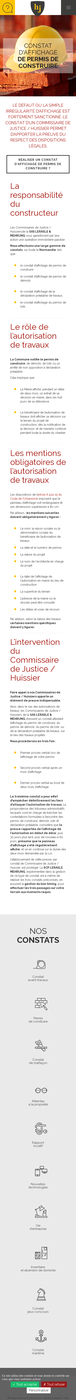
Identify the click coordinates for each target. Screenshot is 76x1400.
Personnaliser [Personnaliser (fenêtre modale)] (39, 1390)
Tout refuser (54, 1384)
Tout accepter (25, 1384)
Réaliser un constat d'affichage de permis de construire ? (38, 164)
